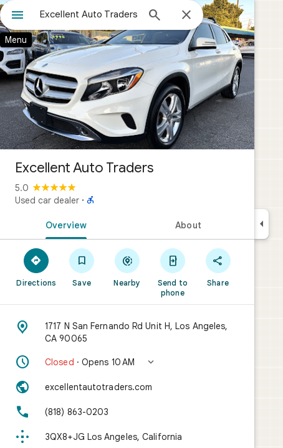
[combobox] (88, 14)
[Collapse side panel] (261, 224)
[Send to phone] (172, 272)
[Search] (155, 16)
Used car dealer (47, 200)
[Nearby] (127, 267)
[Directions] (36, 267)
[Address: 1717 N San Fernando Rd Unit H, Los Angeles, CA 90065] (127, 332)
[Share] (218, 267)
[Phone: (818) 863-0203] (127, 411)
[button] (127, 362)
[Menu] (17, 16)
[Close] (186, 15)
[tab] (63, 224)
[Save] (82, 267)
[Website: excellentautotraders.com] (127, 387)
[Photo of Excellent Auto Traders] (127, 74)
